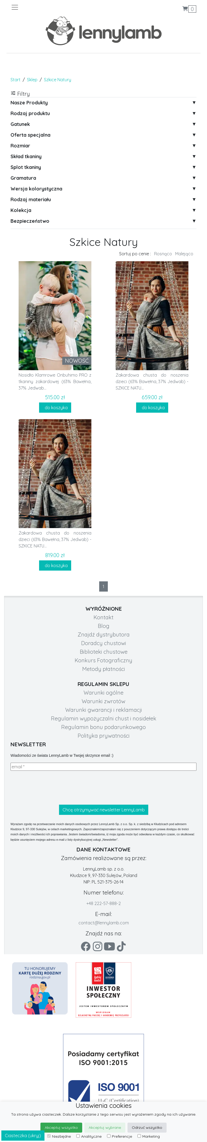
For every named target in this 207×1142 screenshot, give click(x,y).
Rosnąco (163, 253)
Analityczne (89, 1136)
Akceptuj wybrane (105, 1127)
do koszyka (55, 407)
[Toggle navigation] (57, 7)
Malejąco (184, 253)
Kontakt (103, 617)
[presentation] (51, 787)
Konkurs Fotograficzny (103, 660)
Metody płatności (103, 669)
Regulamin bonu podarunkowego (103, 727)
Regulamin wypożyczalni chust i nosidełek (103, 718)
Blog (103, 626)
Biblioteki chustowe (103, 651)
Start (15, 79)
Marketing (148, 1136)
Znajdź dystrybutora (104, 634)
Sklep (32, 79)
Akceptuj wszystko (61, 1127)
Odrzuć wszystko (147, 1127)
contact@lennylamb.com (103, 922)
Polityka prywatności (104, 735)
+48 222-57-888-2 (103, 903)
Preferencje (119, 1136)
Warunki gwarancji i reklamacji (103, 709)
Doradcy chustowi (103, 643)
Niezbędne (59, 1136)
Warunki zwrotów (103, 701)
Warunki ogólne (103, 692)
